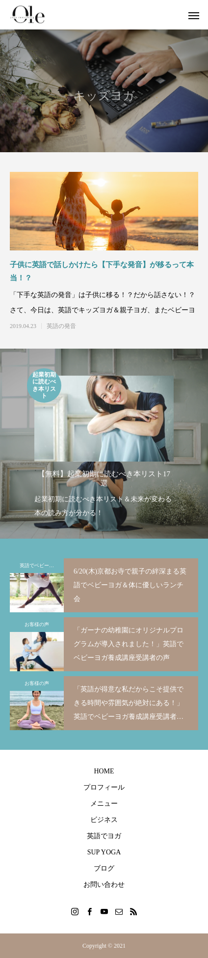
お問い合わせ (104, 884)
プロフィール (104, 787)
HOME (104, 771)
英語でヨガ (104, 836)
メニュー (104, 803)
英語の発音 (61, 326)
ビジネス (104, 819)
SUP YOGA (104, 852)
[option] (104, 444)
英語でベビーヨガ (39, 565)
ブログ (104, 868)
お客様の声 (37, 624)
